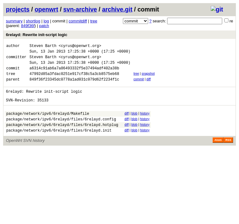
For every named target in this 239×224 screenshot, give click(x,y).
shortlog (33, 21)
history (144, 122)
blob (134, 122)
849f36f (27, 25)
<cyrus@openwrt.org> (80, 46)
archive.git (117, 9)
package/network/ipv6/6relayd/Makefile (47, 123)
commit (139, 84)
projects (18, 9)
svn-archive (80, 9)
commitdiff (77, 21)
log (46, 21)
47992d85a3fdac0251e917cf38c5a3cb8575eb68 (74, 79)
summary (14, 21)
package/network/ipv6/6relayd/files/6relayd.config (61, 130)
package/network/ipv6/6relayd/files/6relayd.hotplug (62, 136)
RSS (228, 153)
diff (149, 84)
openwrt (46, 9)
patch (44, 25)
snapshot (148, 78)
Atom (218, 153)
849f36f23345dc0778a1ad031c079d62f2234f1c (74, 85)
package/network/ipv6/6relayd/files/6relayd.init (58, 143)
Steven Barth (43, 46)
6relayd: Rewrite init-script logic (36, 34)
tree (93, 21)
